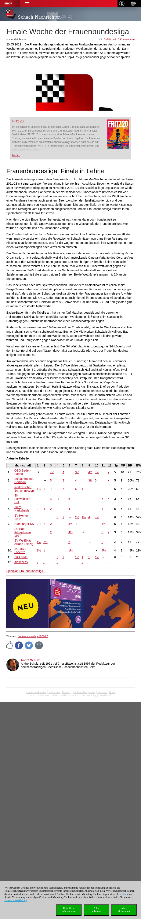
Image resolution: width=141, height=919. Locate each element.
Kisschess (21, 562)
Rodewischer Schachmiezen (24, 489)
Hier (124, 894)
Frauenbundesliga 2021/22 (33, 636)
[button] (27, 3)
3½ (77, 472)
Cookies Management (84, 692)
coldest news (70, 698)
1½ (39, 489)
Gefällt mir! (110, 39)
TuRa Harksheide (21, 508)
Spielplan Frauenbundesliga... (26, 571)
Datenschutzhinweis (36, 692)
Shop (8, 3)
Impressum (54, 692)
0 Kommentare (126, 39)
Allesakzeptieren (124, 910)
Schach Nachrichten (39, 17)
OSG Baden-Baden (22, 472)
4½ (52, 472)
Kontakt (66, 692)
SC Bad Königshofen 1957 (22, 532)
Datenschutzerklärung (15, 900)
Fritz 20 (18, 121)
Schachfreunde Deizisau (24, 480)
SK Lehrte (21, 557)
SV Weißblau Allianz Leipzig (23, 542)
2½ (77, 517)
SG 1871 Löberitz (20, 550)
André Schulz (30, 660)
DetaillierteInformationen (69, 910)
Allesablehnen (96, 910)
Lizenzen (102, 692)
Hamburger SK (24, 523)
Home (112, 692)
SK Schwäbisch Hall (22, 499)
